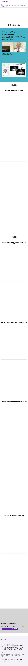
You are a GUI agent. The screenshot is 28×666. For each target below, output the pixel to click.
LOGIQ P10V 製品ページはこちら (10, 628)
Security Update (19, 659)
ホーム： (2, 4)
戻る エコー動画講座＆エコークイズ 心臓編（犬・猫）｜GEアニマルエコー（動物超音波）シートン (13, 6)
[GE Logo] (5, 1)
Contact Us (4, 652)
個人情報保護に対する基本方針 (8, 659)
